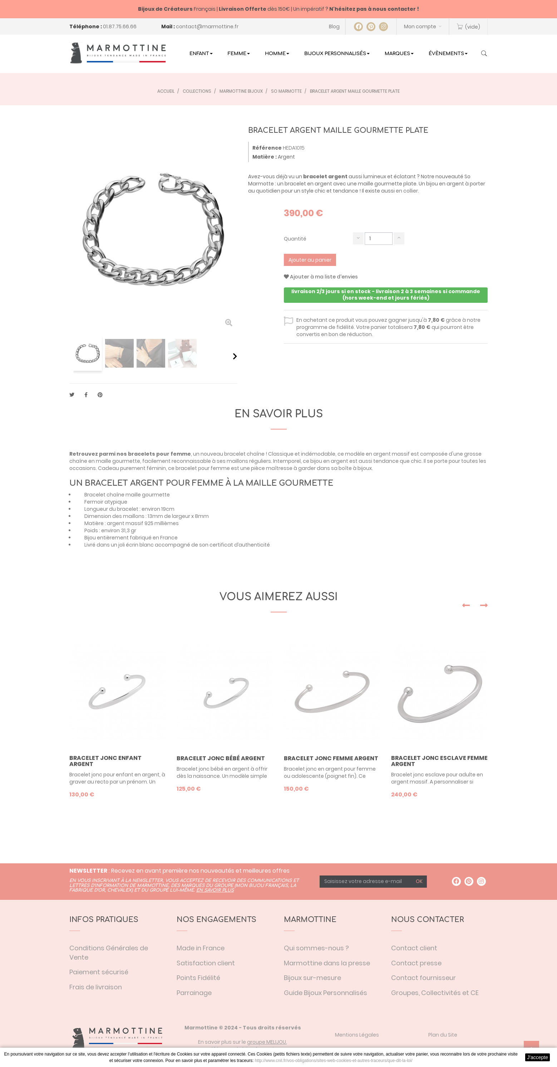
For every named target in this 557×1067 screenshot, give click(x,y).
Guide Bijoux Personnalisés (325, 992)
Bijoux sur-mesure (312, 977)
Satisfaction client (206, 963)
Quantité (295, 238)
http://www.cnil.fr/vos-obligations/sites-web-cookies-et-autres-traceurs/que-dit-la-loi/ (334, 1060)
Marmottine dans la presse (327, 963)
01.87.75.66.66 (120, 26)
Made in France (201, 948)
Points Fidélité (198, 977)
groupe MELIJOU (266, 1042)
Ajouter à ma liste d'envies (321, 276)
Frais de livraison (95, 987)
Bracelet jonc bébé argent (221, 758)
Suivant (235, 356)
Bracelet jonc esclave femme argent (439, 761)
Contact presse (416, 963)
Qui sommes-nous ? (316, 948)
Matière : (264, 156)
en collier (407, 190)
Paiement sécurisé (98, 971)
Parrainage (194, 992)
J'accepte (537, 1057)
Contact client (414, 948)
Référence (267, 147)
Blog (334, 26)
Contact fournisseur (423, 977)
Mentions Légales (357, 1034)
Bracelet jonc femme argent (331, 758)
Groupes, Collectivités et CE (435, 992)
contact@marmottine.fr (207, 26)
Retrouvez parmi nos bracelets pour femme (130, 453)
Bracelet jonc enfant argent (105, 761)
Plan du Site (442, 1034)
